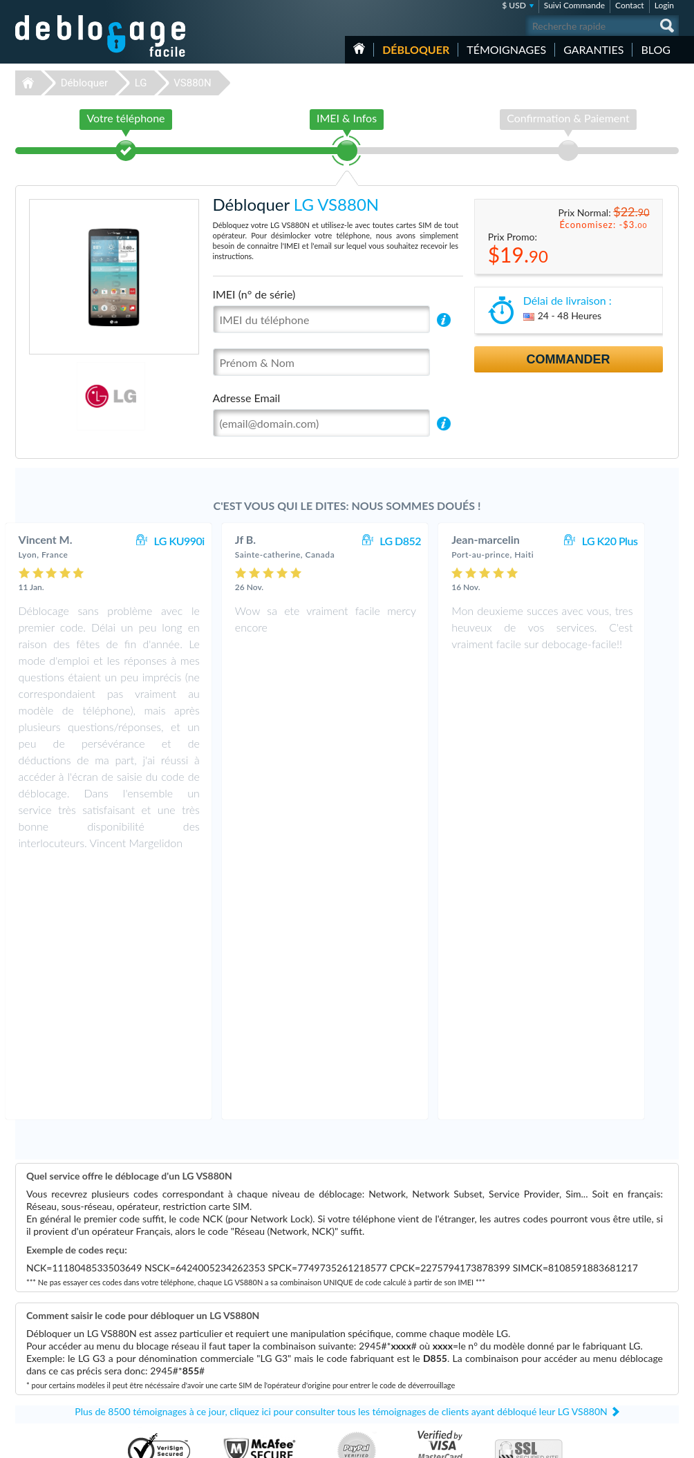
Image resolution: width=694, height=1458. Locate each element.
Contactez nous (602, 1324)
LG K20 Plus (632, 540)
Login (664, 5)
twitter (640, 1441)
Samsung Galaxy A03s (406, 1388)
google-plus (668, 1441)
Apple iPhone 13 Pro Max (412, 1357)
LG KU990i (201, 540)
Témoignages (506, 49)
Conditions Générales (611, 1335)
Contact (629, 5)
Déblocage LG (43, 1336)
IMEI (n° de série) (254, 294)
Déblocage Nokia (48, 1357)
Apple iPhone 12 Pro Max (412, 1347)
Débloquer (415, 49)
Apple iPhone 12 (397, 1316)
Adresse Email (247, 397)
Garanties (593, 49)
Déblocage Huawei (51, 1367)
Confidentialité (600, 1345)
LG (141, 83)
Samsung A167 (395, 1336)
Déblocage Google (51, 1388)
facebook (613, 1441)
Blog (655, 49)
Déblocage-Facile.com (347, 1258)
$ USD (514, 5)
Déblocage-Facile (101, 36)
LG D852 (422, 540)
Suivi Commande (574, 5)
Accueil (359, 48)
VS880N (192, 83)
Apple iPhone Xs (397, 1326)
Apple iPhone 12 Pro (404, 1367)
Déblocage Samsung (53, 1326)
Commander (568, 359)
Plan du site (595, 1356)
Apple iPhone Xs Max (405, 1378)
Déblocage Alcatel (50, 1378)
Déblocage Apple (48, 1316)
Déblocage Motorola (54, 1347)
